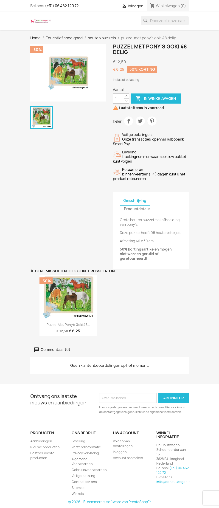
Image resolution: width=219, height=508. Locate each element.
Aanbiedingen (41, 441)
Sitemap (78, 487)
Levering (78, 441)
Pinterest (152, 121)
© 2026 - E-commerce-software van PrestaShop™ (109, 502)
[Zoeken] (165, 20)
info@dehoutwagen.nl (173, 482)
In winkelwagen (155, 99)
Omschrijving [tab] (134, 200)
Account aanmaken (128, 458)
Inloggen (120, 452)
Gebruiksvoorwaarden (89, 470)
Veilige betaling (83, 476)
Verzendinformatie (86, 447)
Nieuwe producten (45, 447)
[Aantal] (118, 98)
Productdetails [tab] (137, 208)
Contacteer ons (84, 482)
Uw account (126, 432)
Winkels (78, 493)
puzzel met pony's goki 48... (68, 324)
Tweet (140, 121)
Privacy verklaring (85, 453)
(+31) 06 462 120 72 (62, 5)
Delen (128, 121)
